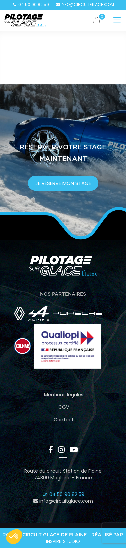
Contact (64, 419)
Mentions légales (63, 394)
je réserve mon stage (63, 183)
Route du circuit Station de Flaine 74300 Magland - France (63, 474)
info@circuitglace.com (85, 4)
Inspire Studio (63, 541)
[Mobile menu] (117, 20)
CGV (63, 407)
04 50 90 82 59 (30, 4)
